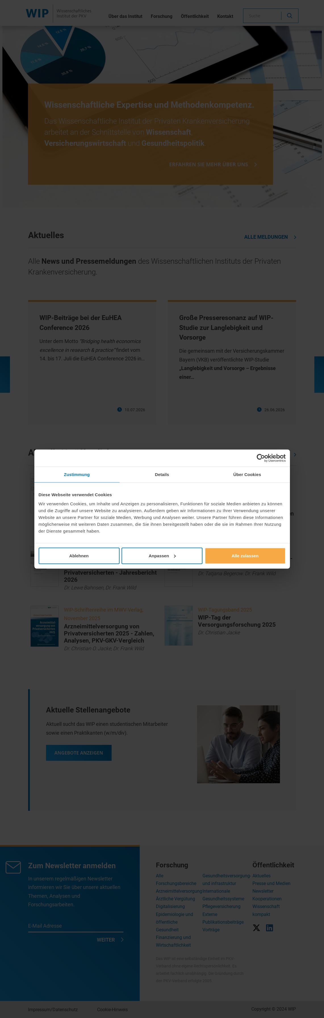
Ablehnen (79, 555)
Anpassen (162, 555)
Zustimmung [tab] (77, 474)
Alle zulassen (244, 555)
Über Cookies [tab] (247, 474)
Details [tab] (162, 474)
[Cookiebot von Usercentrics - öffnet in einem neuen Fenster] (261, 458)
